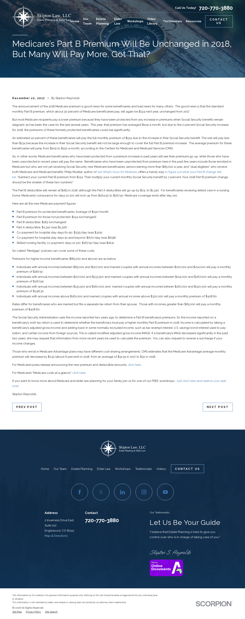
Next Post (218, 407)
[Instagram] (144, 492)
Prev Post (27, 407)
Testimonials (143, 469)
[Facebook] (79, 492)
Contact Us (219, 21)
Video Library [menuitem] (152, 21)
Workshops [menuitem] (135, 21)
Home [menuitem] (75, 21)
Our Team (60, 469)
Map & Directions (56, 536)
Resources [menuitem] (193, 21)
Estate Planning (81, 469)
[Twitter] (101, 492)
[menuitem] (17, 612)
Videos (161, 469)
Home (45, 469)
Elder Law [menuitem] (118, 21)
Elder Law (103, 469)
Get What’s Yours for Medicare (117, 172)
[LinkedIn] (122, 492)
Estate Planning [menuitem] (102, 21)
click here (134, 365)
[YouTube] (165, 492)
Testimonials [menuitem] (172, 21)
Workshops (123, 469)
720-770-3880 (216, 8)
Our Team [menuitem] (87, 21)
